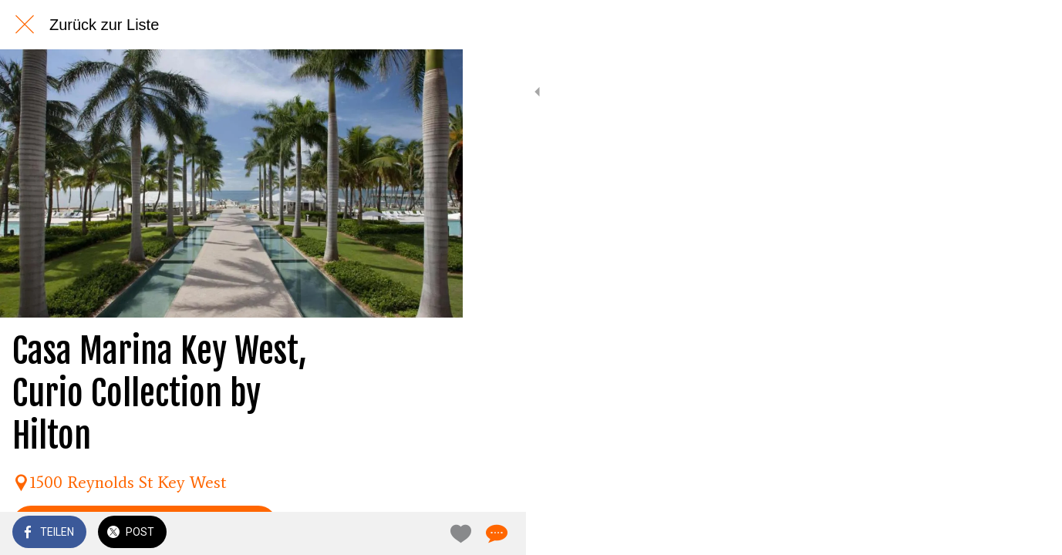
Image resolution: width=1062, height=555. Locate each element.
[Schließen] (24, 24)
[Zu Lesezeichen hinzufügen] (394, 533)
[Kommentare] (431, 533)
